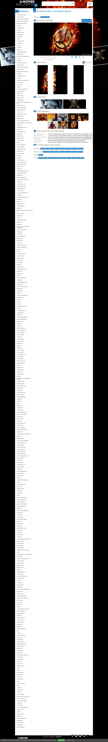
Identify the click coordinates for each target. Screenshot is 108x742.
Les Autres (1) (20, 637)
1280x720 (45, 151)
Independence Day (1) (21, 628)
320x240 (45, 158)
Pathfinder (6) (19, 222)
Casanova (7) (19, 181)
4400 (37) (19, 30)
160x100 (60, 158)
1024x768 (57, 148)
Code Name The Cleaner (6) (22, 197)
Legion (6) (19, 217)
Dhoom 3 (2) (19, 486)
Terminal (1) (19, 687)
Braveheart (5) (20, 240)
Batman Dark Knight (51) (22, 23)
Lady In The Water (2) (21, 499)
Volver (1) (19, 711)
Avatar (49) (19, 25)
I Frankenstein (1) (20, 622)
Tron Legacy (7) (20, 190)
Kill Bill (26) (19, 47)
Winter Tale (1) (20, 720)
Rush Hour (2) (20, 523)
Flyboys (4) (19, 323)
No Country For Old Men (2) (22, 510)
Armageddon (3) (20, 369)
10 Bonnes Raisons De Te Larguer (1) (24, 554)
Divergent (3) (19, 390)
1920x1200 (80, 151)
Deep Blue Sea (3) (20, 383)
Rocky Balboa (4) (20, 339)
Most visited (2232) (21, 727)
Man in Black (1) (20, 641)
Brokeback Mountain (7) (22, 177)
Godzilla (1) (19, 615)
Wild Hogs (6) (19, 231)
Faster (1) (19, 606)
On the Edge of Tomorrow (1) (23, 654)
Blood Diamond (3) (21, 374)
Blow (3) (18, 376)
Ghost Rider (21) (20, 54)
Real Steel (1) (19, 663)
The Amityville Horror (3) (22, 442)
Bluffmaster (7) (20, 175)
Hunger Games (45, 17)
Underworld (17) (20, 69)
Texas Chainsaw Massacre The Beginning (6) (23, 227)
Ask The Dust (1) (20, 560)
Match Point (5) (20, 266)
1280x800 (51, 151)
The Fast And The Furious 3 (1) (23, 696)
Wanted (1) (19, 716)
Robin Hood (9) (20, 151)
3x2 (86, 62)
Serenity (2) (19, 532)
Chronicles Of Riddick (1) (22, 576)
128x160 (64, 158)
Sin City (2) (19, 536)
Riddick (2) (19, 521)
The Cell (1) (19, 692)
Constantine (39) (20, 27)
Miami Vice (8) (20, 166)
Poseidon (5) (19, 271)
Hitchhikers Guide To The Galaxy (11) (24, 122)
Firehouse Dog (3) (20, 394)
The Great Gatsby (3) (21, 447)
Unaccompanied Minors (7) (22, 192)
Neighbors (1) (19, 648)
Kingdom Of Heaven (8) (21, 162)
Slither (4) (19, 345)
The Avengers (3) (20, 444)
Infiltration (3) (19, 405)
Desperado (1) (20, 587)
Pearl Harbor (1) (20, 659)
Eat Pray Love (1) (20, 593)
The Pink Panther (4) (21, 354)
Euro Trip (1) (19, 602)
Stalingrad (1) (19, 674)
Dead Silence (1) (20, 584)
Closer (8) (19, 155)
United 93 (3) (19, 460)
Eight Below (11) (20, 118)
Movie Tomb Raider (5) (21, 269)
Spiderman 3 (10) (20, 138)
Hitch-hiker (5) (20, 260)
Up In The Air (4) (20, 358)
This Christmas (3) (20, 458)
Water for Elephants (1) (21, 718)
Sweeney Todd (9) (20, 153)
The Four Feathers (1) (21, 698)
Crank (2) (19, 482)
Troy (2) (18, 552)
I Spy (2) (18, 495)
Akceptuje (61, 740)
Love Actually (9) (20, 146)
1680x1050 (68, 151)
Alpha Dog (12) (20, 95)
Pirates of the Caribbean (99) (23, 19)
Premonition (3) (20, 425)
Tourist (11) (19, 125)
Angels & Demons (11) (21, 114)
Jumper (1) (19, 633)
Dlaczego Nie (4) (20, 312)
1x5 (83, 62)
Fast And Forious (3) (21, 392)
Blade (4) (18, 299)
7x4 (91, 62)
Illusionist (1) (19, 624)
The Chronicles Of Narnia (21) (23, 56)
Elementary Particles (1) (22, 595)
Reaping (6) (19, 224)
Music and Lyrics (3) (21, 423)
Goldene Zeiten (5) (20, 258)
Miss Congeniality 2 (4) (21, 330)
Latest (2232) (19, 724)
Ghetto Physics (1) (20, 613)
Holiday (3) (19, 401)
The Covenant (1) (20, 694)
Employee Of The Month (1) (22, 598)
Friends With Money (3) (21, 396)
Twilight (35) (19, 36)
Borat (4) (18, 301)
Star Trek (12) (19, 111)
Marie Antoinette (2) (21, 501)
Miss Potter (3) (20, 416)
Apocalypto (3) (20, 367)
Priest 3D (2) (19, 514)
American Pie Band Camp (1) (23, 558)
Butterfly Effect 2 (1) (21, 571)
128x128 (69, 158)
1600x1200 (80, 148)
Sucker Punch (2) (20, 541)
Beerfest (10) (19, 129)
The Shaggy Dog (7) (21, 188)
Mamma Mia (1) (20, 639)
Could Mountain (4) (21, 310)
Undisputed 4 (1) (20, 709)
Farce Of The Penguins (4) (22, 317)
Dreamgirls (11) (20, 116)
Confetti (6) (19, 199)
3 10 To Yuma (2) (20, 466)
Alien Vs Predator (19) (21, 62)
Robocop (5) (19, 273)
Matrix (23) (19, 49)
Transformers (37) (20, 32)
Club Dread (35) (20, 34)
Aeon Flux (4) (19, 290)
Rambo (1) (19, 661)
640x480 (43, 148)
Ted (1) (18, 685)
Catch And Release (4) (21, 306)
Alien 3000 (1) (19, 556)
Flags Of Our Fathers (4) (22, 319)
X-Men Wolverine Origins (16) (23, 80)
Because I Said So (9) (21, 144)
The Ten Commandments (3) (22, 455)
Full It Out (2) (19, 490)
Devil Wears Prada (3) (21, 385)
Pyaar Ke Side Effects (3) (22, 429)
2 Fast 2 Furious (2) (21, 464)
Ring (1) (18, 668)
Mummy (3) (19, 420)
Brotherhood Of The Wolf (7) (22, 179)
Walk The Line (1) (20, 713)
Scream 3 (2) (19, 530)
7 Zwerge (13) (19, 84)
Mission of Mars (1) (21, 646)
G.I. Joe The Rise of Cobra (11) (23, 120)
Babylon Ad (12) (20, 97)
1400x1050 (74, 148)
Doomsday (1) (20, 591)
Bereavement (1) (20, 565)
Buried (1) (19, 569)
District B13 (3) (20, 388)
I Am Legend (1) (20, 619)
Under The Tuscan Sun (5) (22, 286)
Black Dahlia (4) (20, 297)
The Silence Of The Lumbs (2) (23, 549)
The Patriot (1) (20, 705)
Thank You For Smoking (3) (22, 440)
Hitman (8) (19, 157)
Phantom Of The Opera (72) (22, 21)
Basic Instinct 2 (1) (20, 563)
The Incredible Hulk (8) (21, 173)
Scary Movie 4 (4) (20, 341)
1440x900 (56, 151)
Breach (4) (19, 304)
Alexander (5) (19, 238)
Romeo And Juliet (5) (21, 277)
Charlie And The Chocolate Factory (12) (24, 103)
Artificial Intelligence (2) (22, 471)
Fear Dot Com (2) (20, 488)
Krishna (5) (19, 264)
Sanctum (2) (19, 525)
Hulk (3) (18, 403)
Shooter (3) (19, 436)
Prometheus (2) (20, 517)
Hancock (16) (19, 73)
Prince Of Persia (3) (21, 427)
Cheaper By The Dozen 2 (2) (22, 479)
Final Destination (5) (21, 253)
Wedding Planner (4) (21, 360)
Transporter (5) (20, 284)
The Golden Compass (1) (22, 700)
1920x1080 (74, 151)
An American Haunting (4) (22, 295)
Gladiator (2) (19, 493)
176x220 (55, 158)
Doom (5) (19, 249)
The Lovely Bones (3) (21, 453)
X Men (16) (19, 78)
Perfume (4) (19, 336)
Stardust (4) (19, 347)
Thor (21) (19, 58)
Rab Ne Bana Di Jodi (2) (22, 519)
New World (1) (20, 650)
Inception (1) (19, 626)
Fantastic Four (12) (21, 105)
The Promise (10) (20, 140)
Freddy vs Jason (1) (21, 611)
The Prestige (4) (20, 356)
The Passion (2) (20, 547)
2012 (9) (18, 142)
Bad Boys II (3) (20, 371)
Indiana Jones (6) (20, 213)
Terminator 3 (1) (20, 689)
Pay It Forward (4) (20, 334)
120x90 (74, 158)
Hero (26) (19, 45)
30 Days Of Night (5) (21, 236)
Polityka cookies (70, 740)
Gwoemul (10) (20, 133)
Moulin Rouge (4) (20, 332)
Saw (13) (18, 86)
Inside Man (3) (20, 407)
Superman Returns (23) (21, 51)
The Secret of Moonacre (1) (22, 707)
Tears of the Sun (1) (21, 683)
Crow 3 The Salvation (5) (22, 247)
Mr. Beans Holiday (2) (21, 506)
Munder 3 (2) (19, 508)
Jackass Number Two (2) (22, 497)
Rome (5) (19, 275)
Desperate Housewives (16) (22, 71)
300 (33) (18, 38)
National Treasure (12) (21, 109)
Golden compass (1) (21, 617)
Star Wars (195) (20, 16)
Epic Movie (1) (20, 600)
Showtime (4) (19, 343)
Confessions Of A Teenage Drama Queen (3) (24, 379)
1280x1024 (68, 148)
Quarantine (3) (20, 431)
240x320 (50, 158)
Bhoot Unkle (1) (20, 567)
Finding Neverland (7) (21, 186)
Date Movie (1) (20, 582)
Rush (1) (18, 670)
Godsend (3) (19, 399)
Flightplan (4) (19, 321)
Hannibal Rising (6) (21, 205)
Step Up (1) (19, 676)
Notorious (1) (19, 652)
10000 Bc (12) (19, 93)
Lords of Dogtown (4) (21, 328)
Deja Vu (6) (19, 201)
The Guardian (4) (20, 352)
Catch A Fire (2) (20, 475)
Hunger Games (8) (20, 160)
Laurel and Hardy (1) (21, 635)
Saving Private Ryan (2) (21, 528)
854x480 (41, 155)
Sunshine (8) (19, 168)
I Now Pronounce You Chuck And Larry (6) (25, 211)
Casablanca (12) (20, 100)
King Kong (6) (20, 215)
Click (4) (18, 308)
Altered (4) (19, 293)
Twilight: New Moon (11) (22, 127)
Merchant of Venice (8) (21, 164)
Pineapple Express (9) (21, 149)
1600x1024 (62, 151)
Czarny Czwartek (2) (21, 484)
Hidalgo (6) (19, 208)
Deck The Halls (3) (20, 381)
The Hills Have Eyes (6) (21, 229)
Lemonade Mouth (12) (21, 107)
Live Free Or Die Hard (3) (22, 414)
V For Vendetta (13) (21, 91)
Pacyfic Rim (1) (20, 657)
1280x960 (62, 148)
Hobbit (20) (19, 60)
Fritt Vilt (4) (19, 325)
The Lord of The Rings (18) (22, 67)
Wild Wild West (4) (20, 363)
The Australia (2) (20, 543)
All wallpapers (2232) (21, 14)
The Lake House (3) (21, 449)
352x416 (40, 158)
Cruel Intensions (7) (21, 184)
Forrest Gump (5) (20, 255)
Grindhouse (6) (20, 203)
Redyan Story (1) (20, 665)
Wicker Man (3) (20, 462)
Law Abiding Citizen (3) (21, 412)
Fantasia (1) (19, 604)
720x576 (47, 148)
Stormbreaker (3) (20, 438)
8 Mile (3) (19, 365)
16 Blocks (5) (19, 234)
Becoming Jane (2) (21, 473)
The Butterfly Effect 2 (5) (22, 282)
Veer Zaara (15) (20, 82)
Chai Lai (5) (19, 242)
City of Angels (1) (20, 578)
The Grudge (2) (20, 545)
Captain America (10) (21, 131)
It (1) (18, 630)
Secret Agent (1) (20, 672)
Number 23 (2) (20, 512)
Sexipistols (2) (20, 534)
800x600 (52, 148)
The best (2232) (20, 722)
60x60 (82, 158)
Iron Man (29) (19, 43)
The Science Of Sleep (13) (22, 89)
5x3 (88, 62)
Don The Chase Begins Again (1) (23, 589)
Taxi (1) (18, 681)
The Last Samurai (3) (21, 451)
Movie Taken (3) (20, 418)
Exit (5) (18, 251)
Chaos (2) (19, 477)
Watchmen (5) (20, 288)
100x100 (78, 158)
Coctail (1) (19, 580)
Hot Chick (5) (19, 262)
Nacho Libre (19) (20, 65)
